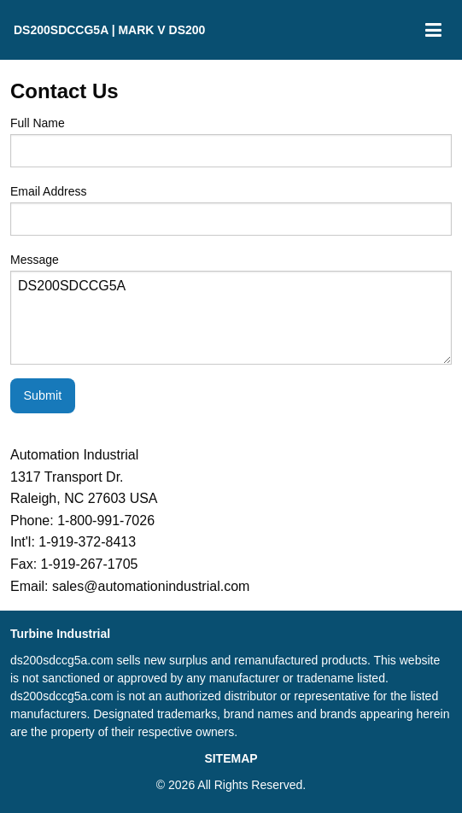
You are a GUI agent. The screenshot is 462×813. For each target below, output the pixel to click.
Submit (42, 395)
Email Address (231, 210)
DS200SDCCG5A (231, 318)
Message (231, 309)
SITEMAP (230, 758)
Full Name (231, 141)
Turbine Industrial (60, 633)
